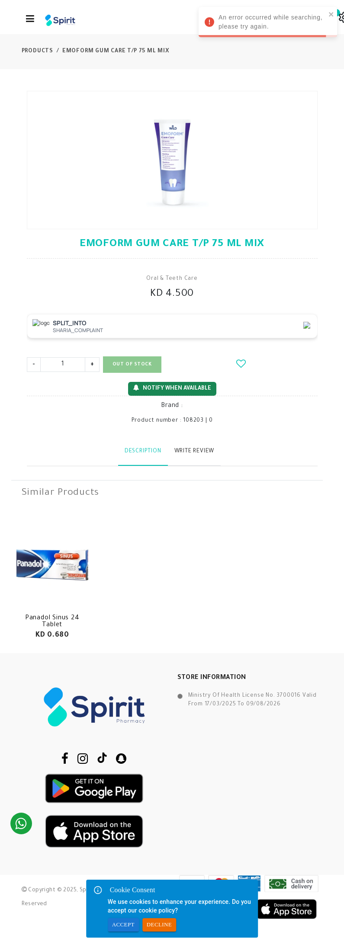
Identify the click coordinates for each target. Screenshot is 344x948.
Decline (159, 925)
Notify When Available (172, 388)
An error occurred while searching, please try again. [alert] (268, 23)
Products (37, 51)
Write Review (194, 451)
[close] (331, 14)
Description (143, 451)
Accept (123, 925)
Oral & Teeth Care (172, 279)
